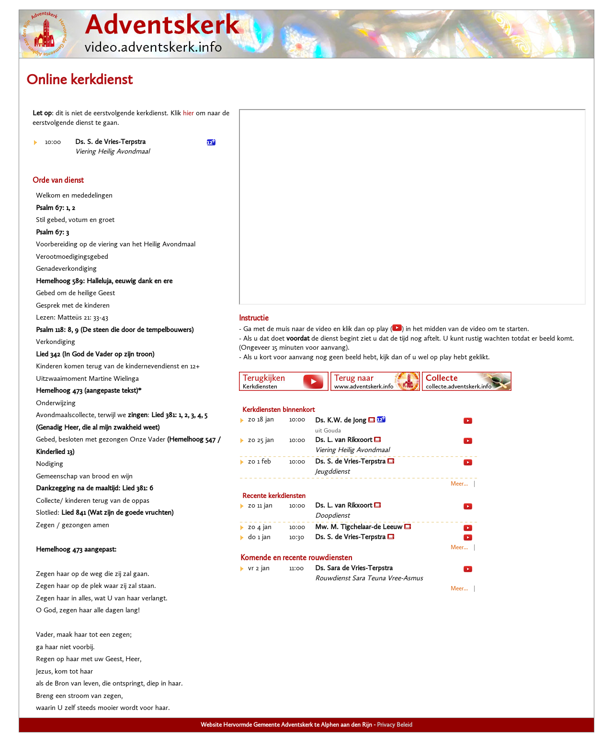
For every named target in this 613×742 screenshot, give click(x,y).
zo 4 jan (260, 527)
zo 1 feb (259, 461)
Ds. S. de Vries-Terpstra (110, 142)
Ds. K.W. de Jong (350, 420)
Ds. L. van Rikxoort (348, 440)
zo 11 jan (260, 505)
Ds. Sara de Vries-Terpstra (354, 568)
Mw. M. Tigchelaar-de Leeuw (363, 527)
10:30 (296, 537)
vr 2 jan (259, 568)
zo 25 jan (261, 440)
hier (188, 113)
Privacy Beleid (394, 725)
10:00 (53, 142)
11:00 (296, 568)
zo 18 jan (261, 419)
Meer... (459, 484)
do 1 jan (259, 537)
